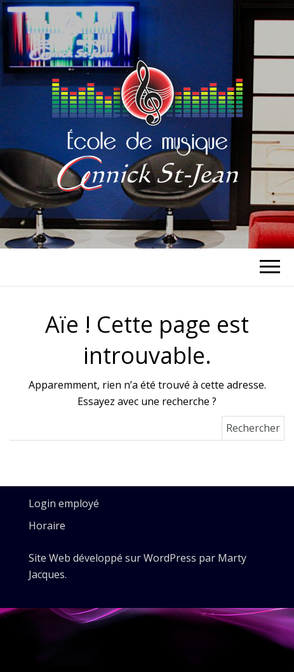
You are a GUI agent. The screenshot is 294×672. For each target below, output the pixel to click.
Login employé (64, 503)
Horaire (47, 526)
